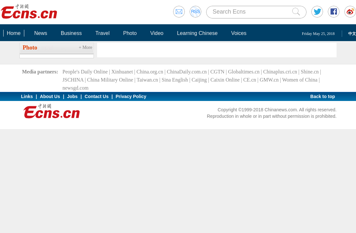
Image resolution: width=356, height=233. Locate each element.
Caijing (199, 80)
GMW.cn (269, 80)
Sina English (174, 80)
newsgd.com (75, 88)
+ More (85, 47)
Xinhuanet (122, 71)
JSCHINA (72, 80)
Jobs (72, 96)
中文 (352, 33)
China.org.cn (150, 71)
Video (156, 33)
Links (27, 96)
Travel (102, 33)
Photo (130, 33)
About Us (50, 96)
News (40, 33)
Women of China (299, 80)
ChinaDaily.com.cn (186, 71)
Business (71, 33)
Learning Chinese (197, 33)
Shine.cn (310, 71)
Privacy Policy (131, 96)
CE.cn (249, 80)
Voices (238, 33)
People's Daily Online (85, 71)
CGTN (217, 71)
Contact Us (97, 96)
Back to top (322, 96)
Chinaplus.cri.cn (280, 71)
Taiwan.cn (147, 80)
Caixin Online (224, 80)
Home (14, 33)
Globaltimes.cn (244, 71)
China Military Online (110, 80)
